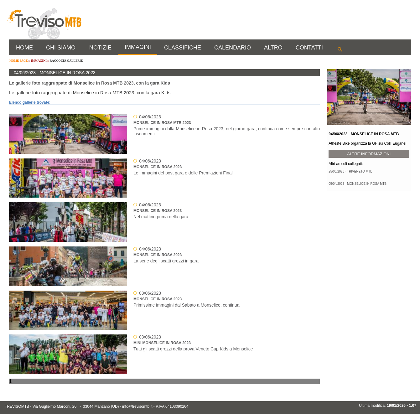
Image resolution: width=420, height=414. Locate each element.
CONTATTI (309, 47)
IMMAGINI (138, 47)
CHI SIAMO (60, 47)
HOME (24, 47)
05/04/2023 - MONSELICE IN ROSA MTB (357, 183)
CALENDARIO (232, 47)
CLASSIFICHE (182, 47)
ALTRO (273, 47)
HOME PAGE (18, 60)
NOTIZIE (100, 47)
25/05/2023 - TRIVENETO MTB (350, 171)
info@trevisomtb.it (137, 406)
